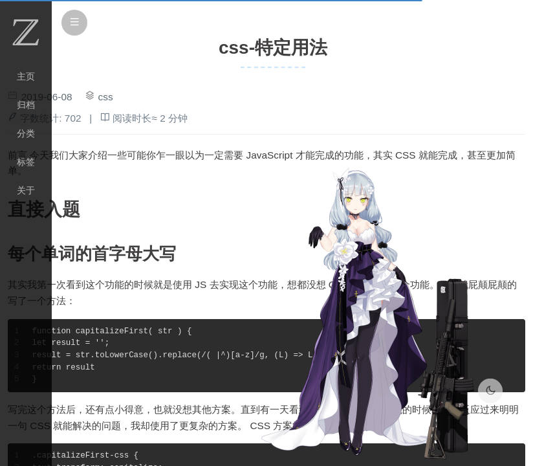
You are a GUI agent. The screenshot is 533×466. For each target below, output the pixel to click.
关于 (26, 190)
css (105, 96)
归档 (26, 105)
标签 (26, 162)
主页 (26, 76)
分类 (26, 133)
